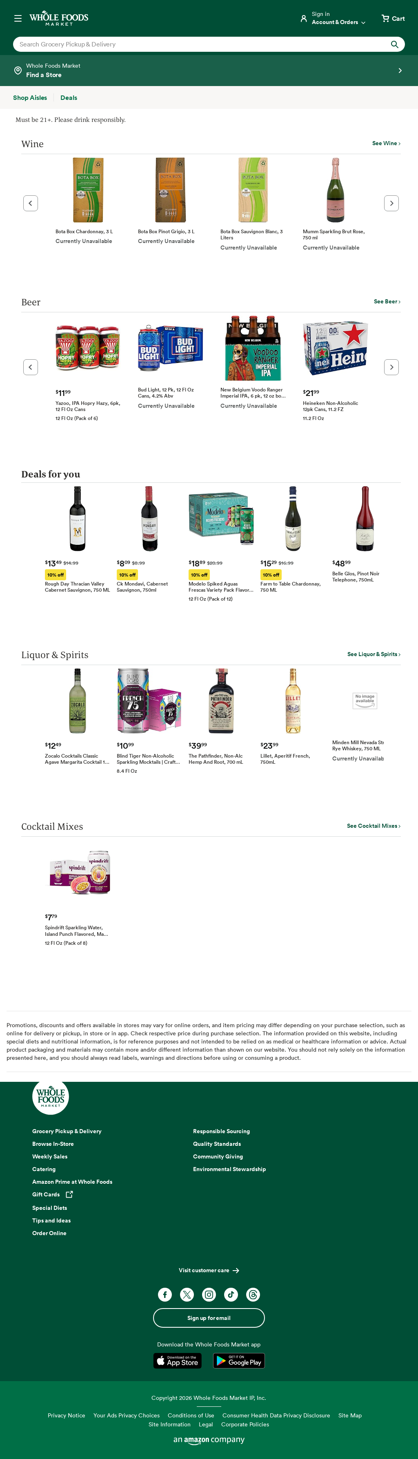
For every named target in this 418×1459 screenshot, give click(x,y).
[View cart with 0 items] (392, 18)
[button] (30, 203)
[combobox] (190, 44)
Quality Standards (217, 1144)
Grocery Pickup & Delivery (67, 1131)
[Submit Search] (394, 44)
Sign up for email (208, 1318)
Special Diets (49, 1208)
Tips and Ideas (51, 1220)
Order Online (49, 1233)
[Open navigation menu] (18, 18)
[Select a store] (209, 70)
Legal (206, 1424)
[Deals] (68, 97)
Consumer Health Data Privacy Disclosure (276, 1415)
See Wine (384, 143)
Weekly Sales (49, 1156)
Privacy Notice (66, 1415)
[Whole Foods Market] (58, 18)
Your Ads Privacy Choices (126, 1415)
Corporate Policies (245, 1424)
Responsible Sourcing (221, 1131)
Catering (44, 1169)
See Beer (385, 301)
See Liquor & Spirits (372, 654)
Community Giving (218, 1156)
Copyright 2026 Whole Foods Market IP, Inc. (208, 1398)
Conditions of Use (191, 1415)
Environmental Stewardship (229, 1169)
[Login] (333, 18)
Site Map (350, 1415)
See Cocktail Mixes (372, 826)
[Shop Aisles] (30, 97)
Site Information (170, 1424)
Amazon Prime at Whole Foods (72, 1182)
